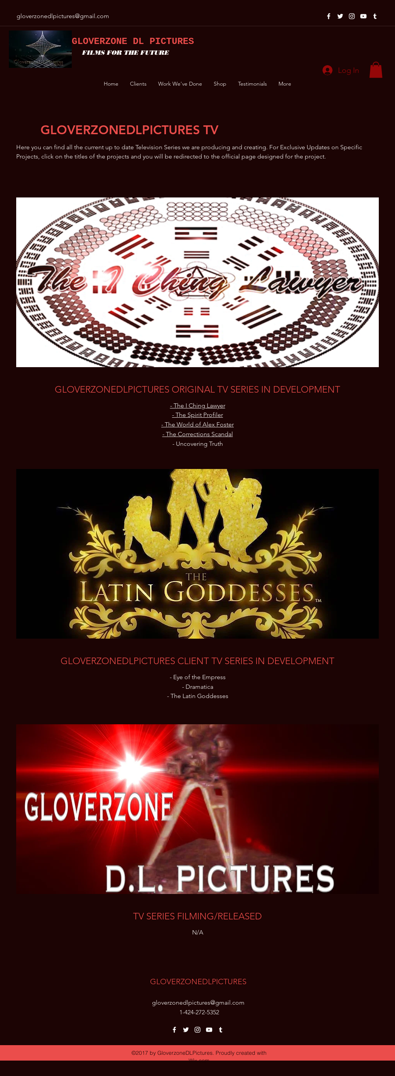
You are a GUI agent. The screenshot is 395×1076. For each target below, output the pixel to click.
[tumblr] (375, 16)
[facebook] (329, 16)
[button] (376, 70)
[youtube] (363, 16)
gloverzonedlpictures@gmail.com (63, 16)
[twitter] (340, 16)
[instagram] (352, 16)
